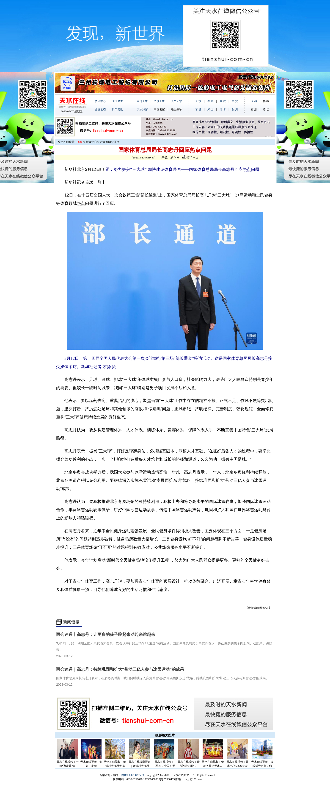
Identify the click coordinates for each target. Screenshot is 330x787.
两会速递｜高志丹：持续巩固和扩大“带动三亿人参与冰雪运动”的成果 (120, 669)
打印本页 (190, 157)
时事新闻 (105, 142)
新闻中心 (91, 142)
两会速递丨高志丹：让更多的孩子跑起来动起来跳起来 (105, 634)
